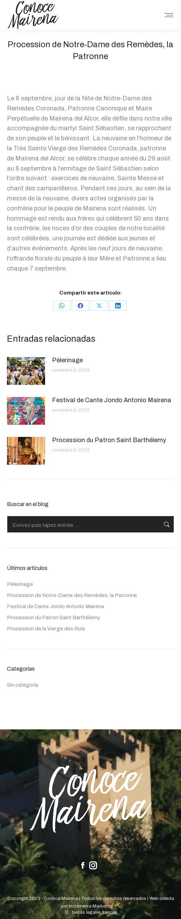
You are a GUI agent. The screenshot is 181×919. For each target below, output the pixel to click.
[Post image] (26, 371)
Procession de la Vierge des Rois (46, 628)
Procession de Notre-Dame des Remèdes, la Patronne (72, 595)
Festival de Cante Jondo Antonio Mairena (111, 400)
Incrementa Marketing (94, 906)
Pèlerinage (67, 360)
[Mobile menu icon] (169, 15)
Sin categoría (22, 685)
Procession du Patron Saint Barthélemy (109, 440)
